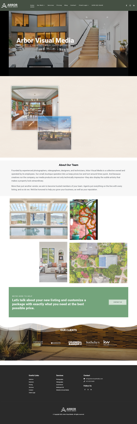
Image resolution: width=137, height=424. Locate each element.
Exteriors (31, 382)
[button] (107, 5)
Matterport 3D (60, 387)
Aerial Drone (59, 384)
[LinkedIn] (133, 5)
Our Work (40, 5)
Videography (59, 382)
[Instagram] (130, 5)
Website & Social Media (62, 390)
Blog (66, 5)
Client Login (83, 5)
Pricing (59, 5)
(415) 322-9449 (97, 5)
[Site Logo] (9, 5)
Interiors (31, 379)
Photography (59, 379)
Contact (73, 5)
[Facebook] (126, 5)
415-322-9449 (89, 381)
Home (32, 5)
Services (51, 5)
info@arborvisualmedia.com (93, 378)
